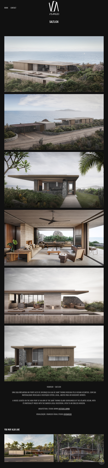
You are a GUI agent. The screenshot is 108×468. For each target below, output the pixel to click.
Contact (13, 8)
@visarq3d (67, 414)
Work (6, 8)
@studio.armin (64, 409)
